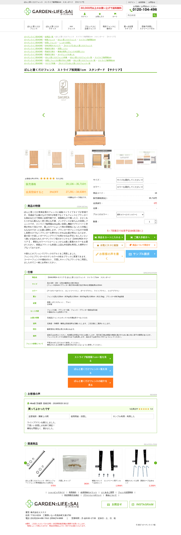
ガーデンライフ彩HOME (33, 37)
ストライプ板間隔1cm (87, 40)
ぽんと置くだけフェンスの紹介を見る (90, 382)
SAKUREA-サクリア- (53, 46)
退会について (111, 495)
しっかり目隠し (65, 43)
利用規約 (72, 492)
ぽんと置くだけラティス (52, 27)
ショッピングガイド (56, 492)
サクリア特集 (50, 63)
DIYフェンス (71, 27)
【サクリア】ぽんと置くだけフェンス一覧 (74, 63)
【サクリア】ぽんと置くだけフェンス (77, 46)
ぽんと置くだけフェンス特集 (56, 57)
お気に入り (99, 15)
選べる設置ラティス (128, 27)
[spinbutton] (149, 221)
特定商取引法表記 (71, 495)
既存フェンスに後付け (109, 27)
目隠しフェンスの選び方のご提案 (58, 60)
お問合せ (151, 2)
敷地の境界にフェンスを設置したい (71, 51)
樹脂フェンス (50, 40)
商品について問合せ (139, 244)
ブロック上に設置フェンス (90, 27)
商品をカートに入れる (107, 237)
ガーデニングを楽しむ (66, 54)
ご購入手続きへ (140, 237)
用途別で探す (50, 49)
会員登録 (141, 2)
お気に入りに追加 (107, 245)
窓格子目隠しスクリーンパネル (147, 27)
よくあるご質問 (107, 492)
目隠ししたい (63, 49)
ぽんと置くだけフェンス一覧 (81, 57)
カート (114, 15)
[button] (155, 221)
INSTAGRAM (142, 504)
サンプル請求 (139, 253)
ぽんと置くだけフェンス (33, 27)
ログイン (131, 2)
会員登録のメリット (88, 492)
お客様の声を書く (107, 255)
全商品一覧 (49, 37)
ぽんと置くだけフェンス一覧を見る (90, 370)
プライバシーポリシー (92, 495)
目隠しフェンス (51, 43)
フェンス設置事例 (125, 492)
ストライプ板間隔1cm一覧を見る (90, 358)
